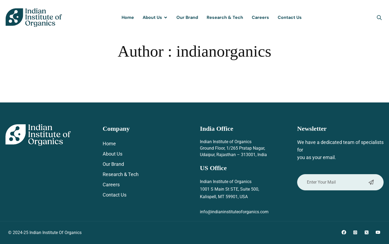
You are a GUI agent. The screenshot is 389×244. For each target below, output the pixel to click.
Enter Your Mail (340, 182)
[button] (379, 17)
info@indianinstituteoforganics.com (234, 211)
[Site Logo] (33, 17)
